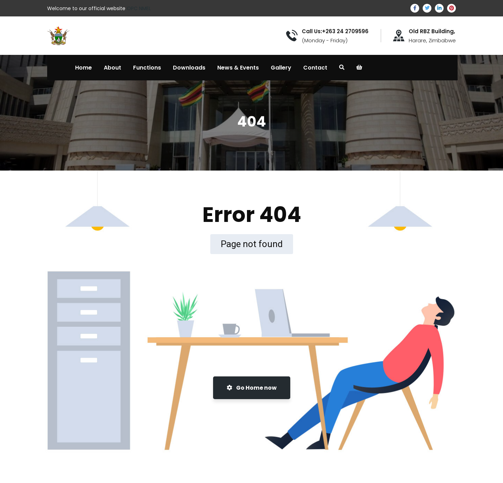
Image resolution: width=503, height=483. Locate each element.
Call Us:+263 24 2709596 (335, 31)
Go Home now (252, 388)
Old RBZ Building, (432, 31)
